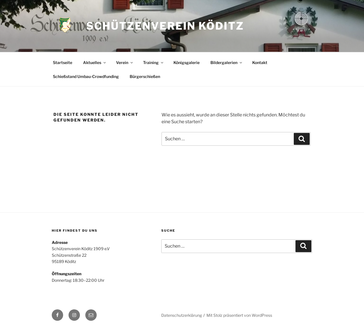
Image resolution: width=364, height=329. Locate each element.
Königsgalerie (186, 62)
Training (153, 62)
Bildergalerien (226, 62)
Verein (125, 62)
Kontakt (259, 62)
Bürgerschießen (145, 76)
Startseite (62, 62)
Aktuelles (95, 62)
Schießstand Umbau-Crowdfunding (86, 76)
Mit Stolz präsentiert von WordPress (239, 315)
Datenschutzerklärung (181, 315)
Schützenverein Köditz (165, 26)
